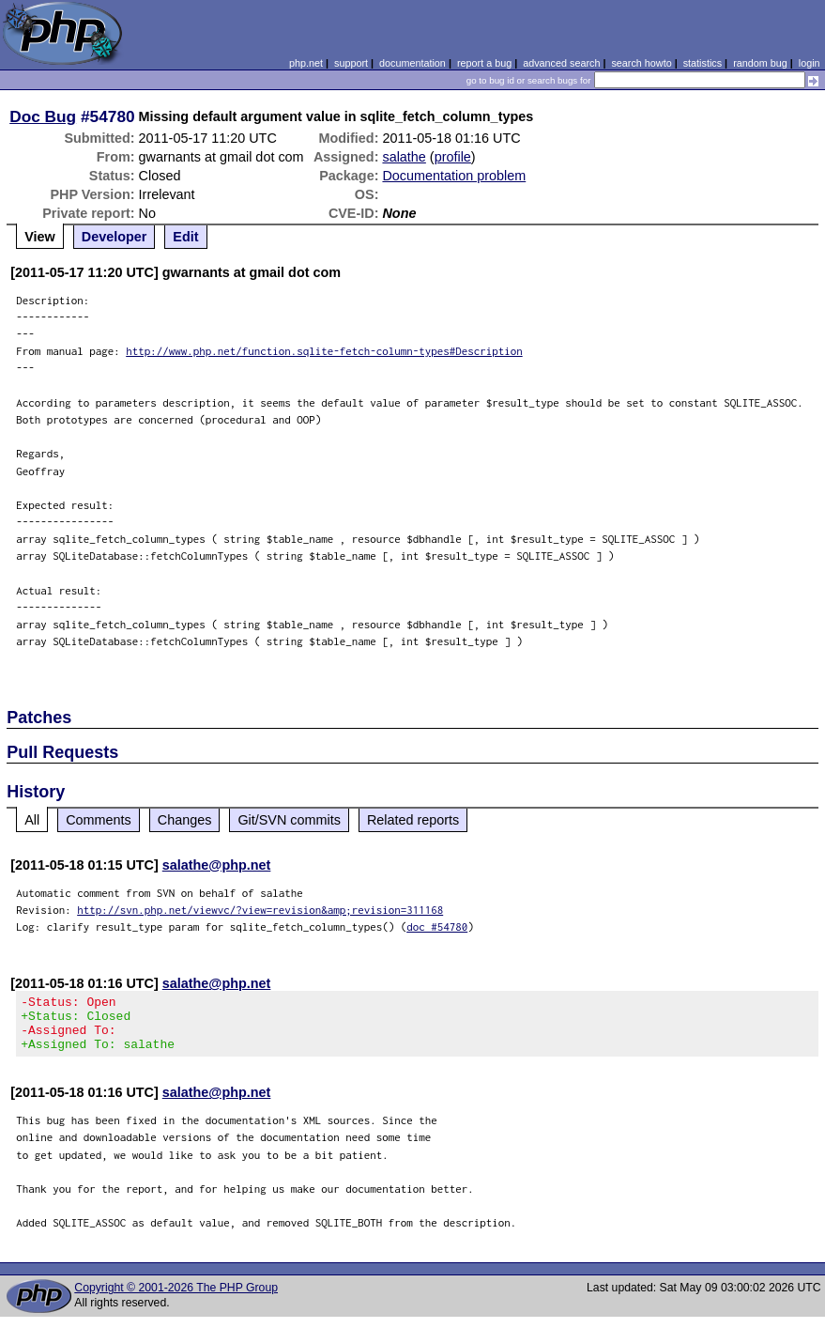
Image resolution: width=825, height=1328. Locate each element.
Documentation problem (454, 175)
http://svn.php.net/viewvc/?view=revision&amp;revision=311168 (260, 909)
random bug (760, 63)
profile (453, 156)
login (809, 63)
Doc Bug (42, 116)
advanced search (561, 63)
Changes (185, 819)
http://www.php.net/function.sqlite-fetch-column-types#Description (324, 351)
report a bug (484, 63)
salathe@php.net (216, 864)
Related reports (413, 819)
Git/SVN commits (289, 819)
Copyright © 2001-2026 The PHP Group (176, 1298)
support (351, 63)
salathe (403, 156)
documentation (412, 63)
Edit (185, 236)
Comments (98, 819)
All (31, 819)
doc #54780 (436, 926)
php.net (306, 63)
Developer (114, 236)
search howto (641, 63)
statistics (702, 63)
